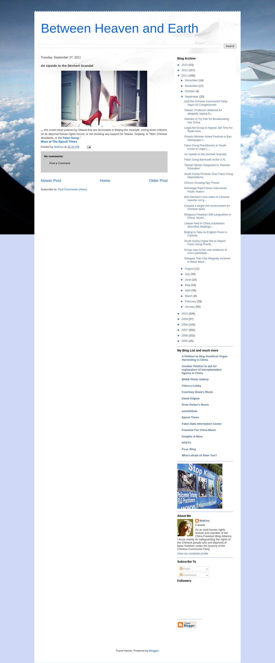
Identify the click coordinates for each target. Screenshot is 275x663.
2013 (185, 64)
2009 (185, 319)
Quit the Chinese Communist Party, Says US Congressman (206, 103)
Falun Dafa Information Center (202, 423)
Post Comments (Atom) (72, 189)
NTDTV (186, 442)
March (189, 296)
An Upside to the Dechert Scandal (205, 154)
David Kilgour (191, 398)
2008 (185, 324)
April (188, 290)
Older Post (158, 181)
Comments (188, 575)
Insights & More (192, 436)
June (188, 279)
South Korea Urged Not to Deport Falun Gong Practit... (204, 242)
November (192, 85)
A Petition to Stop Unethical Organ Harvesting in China (205, 358)
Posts (185, 568)
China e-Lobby (191, 385)
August (189, 268)
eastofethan (189, 411)
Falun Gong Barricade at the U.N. (205, 159)
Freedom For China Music (199, 430)
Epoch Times (190, 417)
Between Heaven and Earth (120, 28)
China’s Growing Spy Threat (201, 182)
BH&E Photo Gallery (195, 379)
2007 (185, 330)
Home (105, 181)
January (190, 306)
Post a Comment (59, 163)
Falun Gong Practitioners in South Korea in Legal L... (205, 147)
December (192, 80)
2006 (185, 335)
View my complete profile (192, 553)
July (188, 274)
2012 (185, 70)
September (192, 96)
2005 (185, 340)
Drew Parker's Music (195, 404)
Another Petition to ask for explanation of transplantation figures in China (202, 370)
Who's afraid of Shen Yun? (199, 455)
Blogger (154, 650)
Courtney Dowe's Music (197, 392)
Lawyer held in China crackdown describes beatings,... (204, 225)
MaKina (204, 520)
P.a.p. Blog (189, 449)
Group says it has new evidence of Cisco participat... (205, 251)
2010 (185, 313)
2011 (185, 75)
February (191, 301)
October (190, 91)
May (188, 285)
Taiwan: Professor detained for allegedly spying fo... (203, 111)
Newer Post (51, 181)
